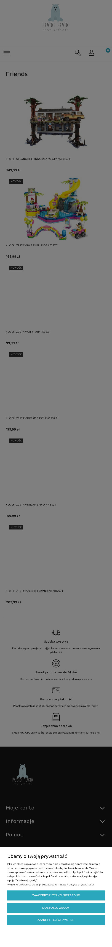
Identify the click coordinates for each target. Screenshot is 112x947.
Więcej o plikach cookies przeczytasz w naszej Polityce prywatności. (50, 884)
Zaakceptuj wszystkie (56, 920)
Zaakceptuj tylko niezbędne (56, 895)
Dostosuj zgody (56, 907)
